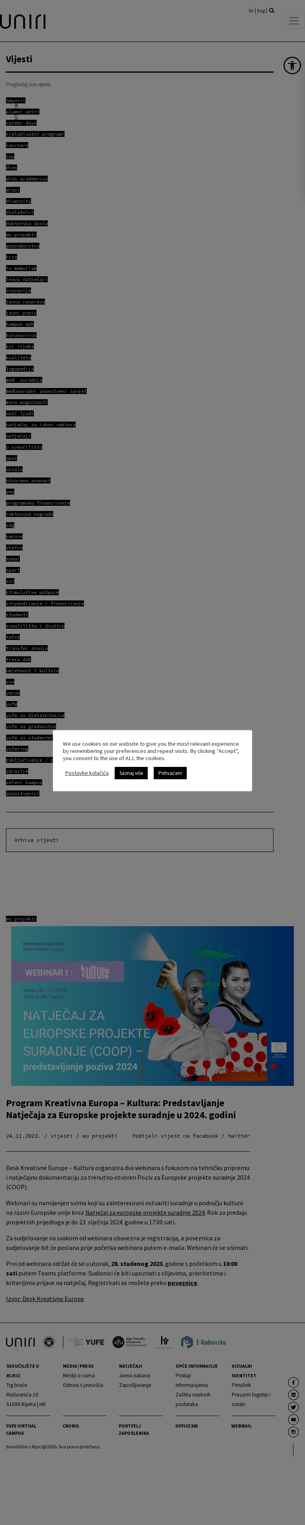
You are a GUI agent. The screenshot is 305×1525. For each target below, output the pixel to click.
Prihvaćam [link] (170, 773)
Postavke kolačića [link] (87, 772)
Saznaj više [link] (131, 773)
